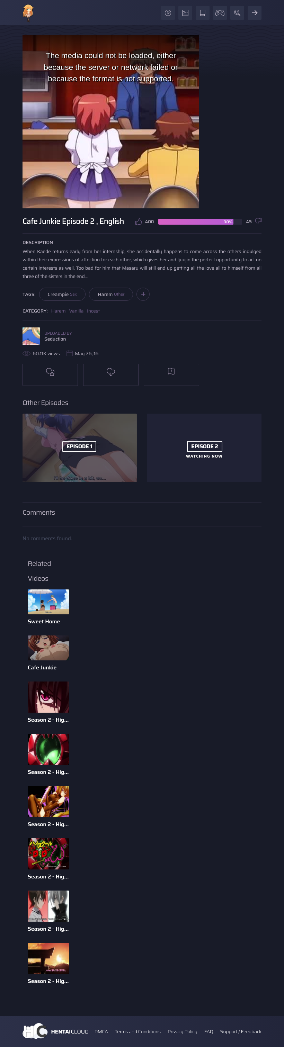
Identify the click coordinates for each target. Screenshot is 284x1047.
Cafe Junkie (42, 667)
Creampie (62, 294)
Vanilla (76, 311)
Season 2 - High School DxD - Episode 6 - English (48, 719)
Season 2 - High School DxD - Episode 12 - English (48, 876)
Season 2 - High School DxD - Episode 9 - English (48, 772)
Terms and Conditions (137, 1031)
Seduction (55, 339)
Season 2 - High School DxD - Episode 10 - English (48, 981)
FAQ (208, 1031)
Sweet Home (44, 621)
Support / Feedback (240, 1031)
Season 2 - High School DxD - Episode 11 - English (48, 928)
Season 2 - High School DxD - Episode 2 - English (48, 824)
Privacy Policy (182, 1031)
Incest (93, 311)
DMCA (101, 1031)
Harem (111, 294)
